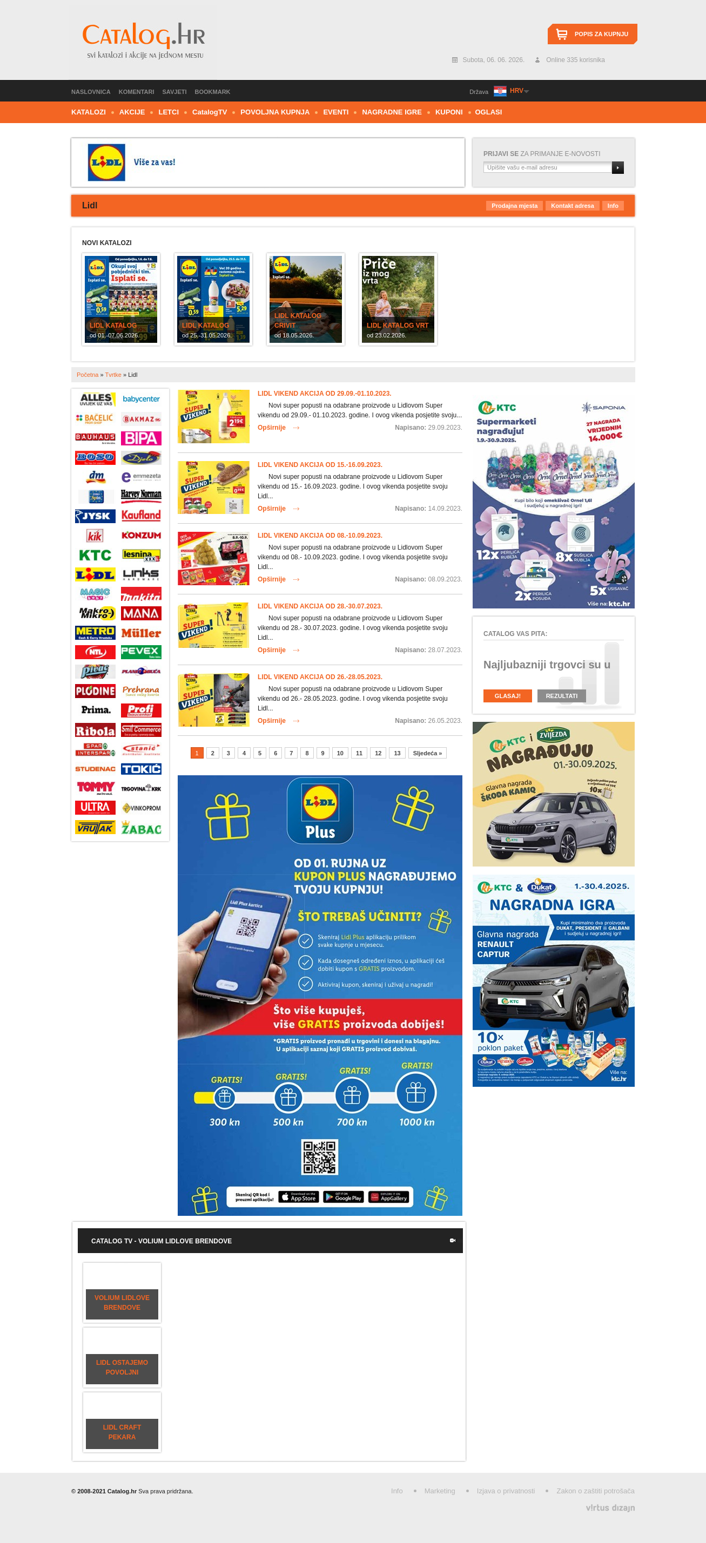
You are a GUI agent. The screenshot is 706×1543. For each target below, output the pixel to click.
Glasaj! (508, 696)
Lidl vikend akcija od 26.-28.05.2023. (320, 677)
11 (359, 753)
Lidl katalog (113, 325)
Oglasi (488, 112)
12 (378, 753)
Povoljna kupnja (275, 112)
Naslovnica (91, 92)
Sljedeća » (427, 753)
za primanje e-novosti (542, 154)
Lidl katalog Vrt (398, 325)
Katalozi (88, 112)
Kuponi (449, 112)
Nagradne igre (392, 112)
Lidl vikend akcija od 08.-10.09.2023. (320, 535)
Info (613, 205)
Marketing (440, 1491)
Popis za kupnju (601, 34)
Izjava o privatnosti (506, 1491)
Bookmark (213, 92)
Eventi (335, 112)
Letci (168, 112)
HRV (516, 90)
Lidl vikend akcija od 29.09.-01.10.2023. (325, 393)
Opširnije (272, 427)
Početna (87, 374)
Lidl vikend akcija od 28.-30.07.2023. (320, 606)
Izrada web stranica (1, 1505)
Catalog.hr (143, 42)
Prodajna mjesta (514, 205)
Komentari (136, 92)
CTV (209, 112)
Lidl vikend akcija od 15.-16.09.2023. (320, 465)
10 (340, 753)
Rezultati (562, 696)
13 (397, 753)
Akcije (132, 112)
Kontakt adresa (572, 205)
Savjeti (175, 92)
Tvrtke (113, 374)
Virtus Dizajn (610, 1508)
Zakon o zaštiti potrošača (595, 1491)
